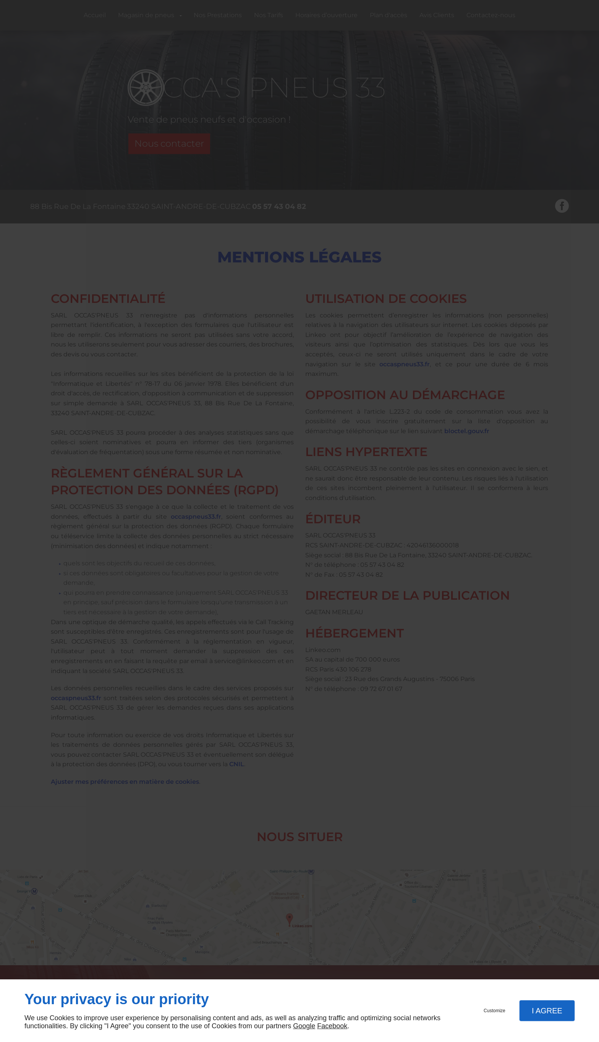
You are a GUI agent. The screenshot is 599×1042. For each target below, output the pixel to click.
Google (304, 1026)
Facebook (332, 1026)
